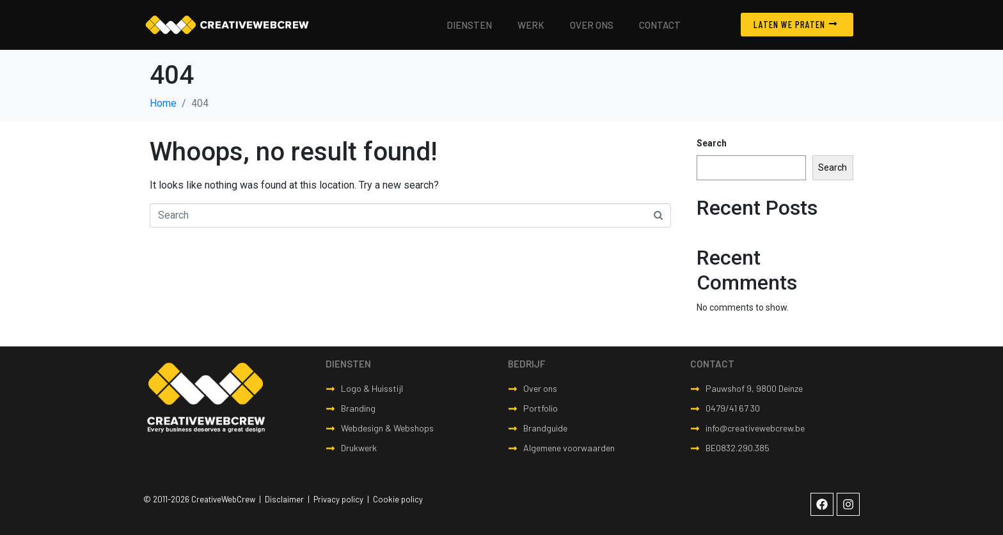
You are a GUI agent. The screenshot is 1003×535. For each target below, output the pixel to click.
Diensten (469, 25)
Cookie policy (398, 499)
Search (712, 143)
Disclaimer (284, 499)
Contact (660, 25)
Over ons (591, 25)
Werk (530, 25)
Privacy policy (338, 499)
